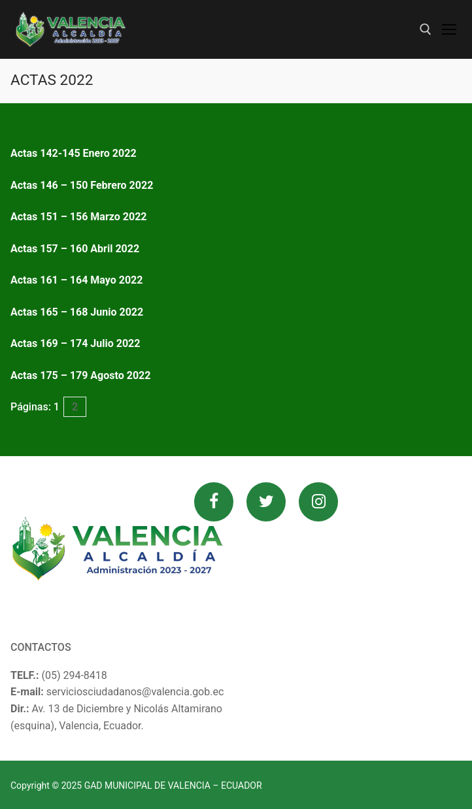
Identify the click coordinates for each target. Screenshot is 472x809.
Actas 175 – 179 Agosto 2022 (80, 375)
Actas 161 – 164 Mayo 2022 (76, 280)
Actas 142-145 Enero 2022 (73, 153)
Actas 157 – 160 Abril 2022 (74, 248)
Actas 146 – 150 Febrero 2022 (81, 185)
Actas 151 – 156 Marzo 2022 (78, 216)
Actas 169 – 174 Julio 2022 (75, 343)
